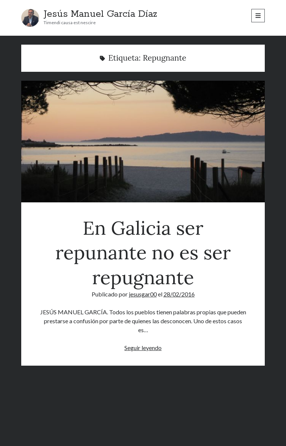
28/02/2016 (179, 294)
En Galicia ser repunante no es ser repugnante (143, 141)
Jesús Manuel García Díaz (100, 14)
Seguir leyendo (143, 347)
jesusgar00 (143, 294)
